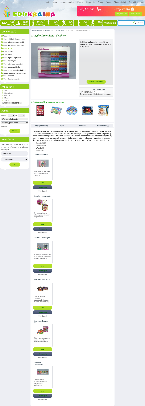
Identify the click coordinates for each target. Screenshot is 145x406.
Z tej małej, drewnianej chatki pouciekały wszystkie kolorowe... (42, 340)
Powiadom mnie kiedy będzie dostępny (95, 94)
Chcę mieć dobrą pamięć (13, 64)
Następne (112, 110)
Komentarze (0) (103, 125)
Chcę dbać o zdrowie (11, 79)
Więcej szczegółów (96, 81)
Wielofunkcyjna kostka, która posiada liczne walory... (42, 173)
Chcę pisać (7, 54)
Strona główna (36, 30)
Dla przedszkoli (120, 2)
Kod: (93, 90)
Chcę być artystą (9, 61)
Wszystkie (7, 36)
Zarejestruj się (121, 14)
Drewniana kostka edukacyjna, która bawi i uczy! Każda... (42, 215)
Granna (7, 95)
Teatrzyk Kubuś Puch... (42, 279)
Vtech (6, 100)
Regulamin (90, 2)
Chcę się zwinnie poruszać (13, 45)
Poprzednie (32, 110)
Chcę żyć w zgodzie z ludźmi (14, 70)
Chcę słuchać (8, 76)
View (42, 182)
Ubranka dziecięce (67, 2)
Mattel (6, 98)
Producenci (7, 86)
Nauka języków (51, 2)
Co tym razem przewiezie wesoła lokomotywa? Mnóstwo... (40, 382)
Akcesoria (83, 125)
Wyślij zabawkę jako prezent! (14, 73)
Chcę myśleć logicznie (12, 58)
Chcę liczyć (7, 48)
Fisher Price (8, 93)
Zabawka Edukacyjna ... (43, 238)
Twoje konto (135, 14)
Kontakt (80, 2)
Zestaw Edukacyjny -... (42, 154)
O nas (100, 2)
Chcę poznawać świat (11, 67)
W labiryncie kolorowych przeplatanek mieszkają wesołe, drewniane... (42, 256)
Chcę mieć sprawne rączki (13, 42)
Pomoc (108, 2)
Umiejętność (8, 31)
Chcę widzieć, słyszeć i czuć (14, 39)
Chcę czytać (8, 51)
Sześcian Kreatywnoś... (42, 196)
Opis (62, 125)
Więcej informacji (41, 125)
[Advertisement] (96, 63)
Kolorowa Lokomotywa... (39, 363)
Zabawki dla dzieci (136, 2)
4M (5, 90)
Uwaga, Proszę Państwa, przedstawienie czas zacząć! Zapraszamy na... (41, 299)
